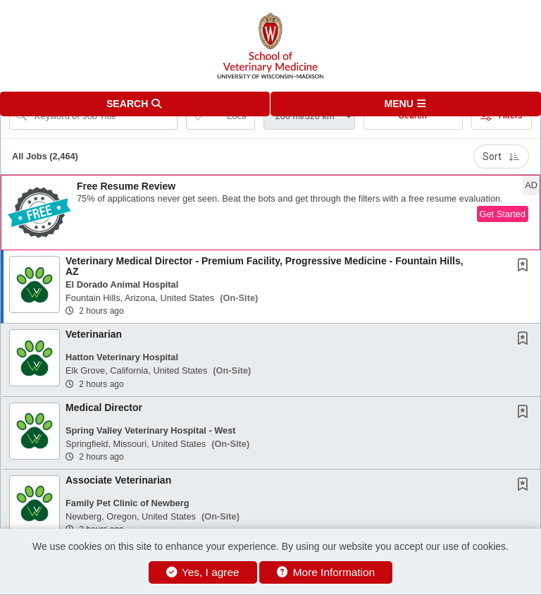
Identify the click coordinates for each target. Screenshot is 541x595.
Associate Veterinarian (118, 480)
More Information (326, 572)
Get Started (503, 214)
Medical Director (104, 407)
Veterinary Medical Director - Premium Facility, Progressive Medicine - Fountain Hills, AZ (265, 266)
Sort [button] (501, 156)
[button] (405, 104)
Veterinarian (94, 334)
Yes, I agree (203, 572)
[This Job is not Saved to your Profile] (525, 266)
